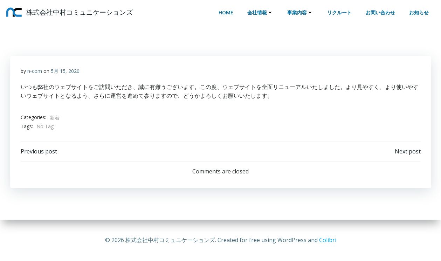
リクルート (339, 12)
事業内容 (300, 12)
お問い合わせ (380, 12)
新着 (55, 117)
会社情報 (260, 12)
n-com (34, 71)
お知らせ (419, 12)
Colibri (327, 240)
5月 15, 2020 (65, 71)
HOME (226, 12)
